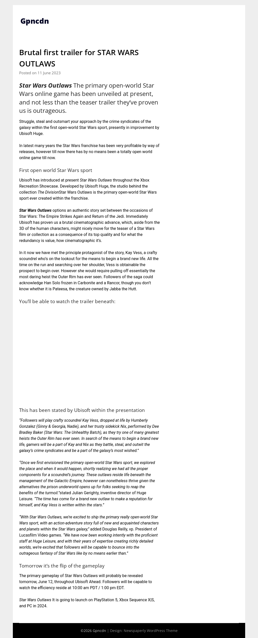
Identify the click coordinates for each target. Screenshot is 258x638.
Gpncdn (35, 21)
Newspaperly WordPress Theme (151, 630)
